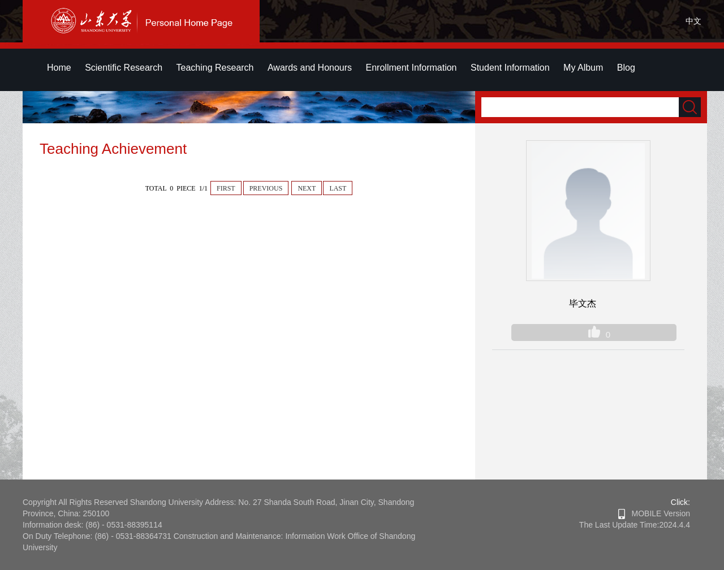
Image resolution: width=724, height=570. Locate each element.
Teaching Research (215, 67)
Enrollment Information (411, 67)
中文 (693, 20)
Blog (626, 67)
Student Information (510, 67)
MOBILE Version (654, 513)
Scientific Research (123, 67)
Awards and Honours (310, 67)
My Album (583, 67)
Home (59, 67)
